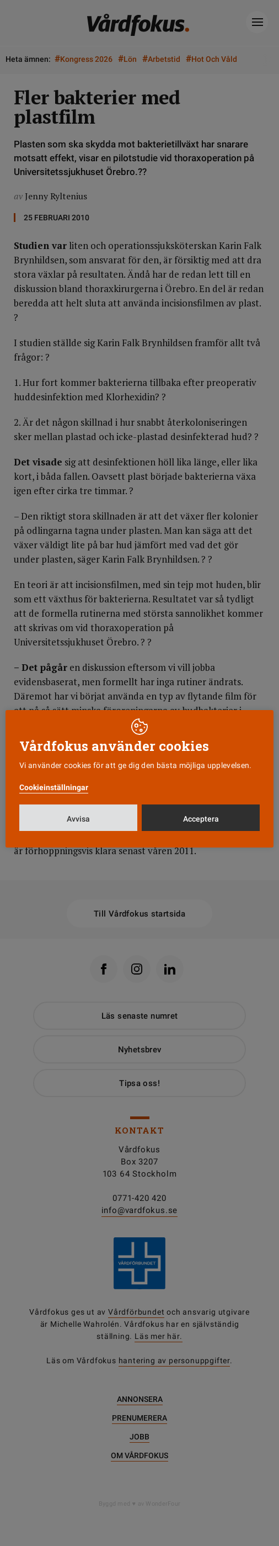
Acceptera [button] (201, 818)
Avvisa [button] (78, 818)
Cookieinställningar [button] (53, 787)
